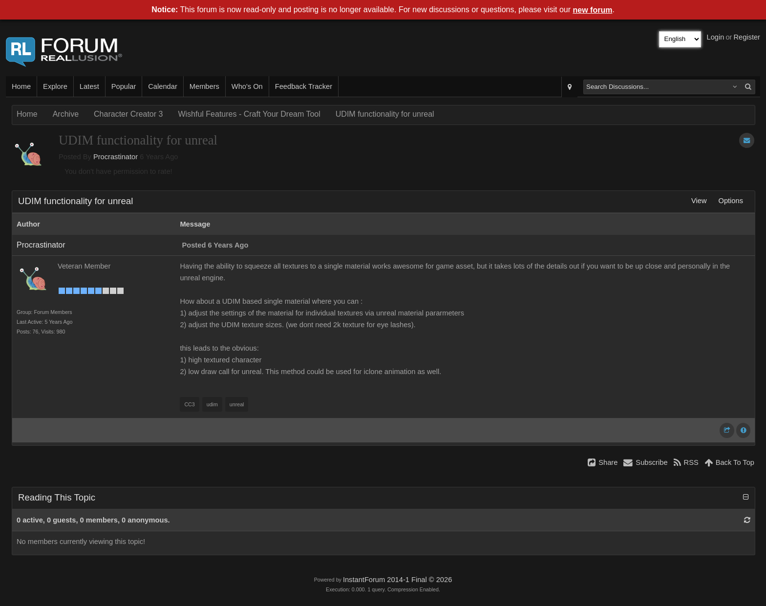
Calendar (162, 86)
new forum (593, 10)
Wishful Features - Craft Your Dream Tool (249, 114)
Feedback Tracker (303, 86)
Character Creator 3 (128, 114)
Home (21, 86)
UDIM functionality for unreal (385, 114)
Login (715, 37)
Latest (89, 86)
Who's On (247, 86)
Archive (66, 114)
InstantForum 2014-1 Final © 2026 (397, 580)
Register (746, 37)
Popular (124, 86)
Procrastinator (115, 157)
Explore (55, 86)
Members (204, 86)
